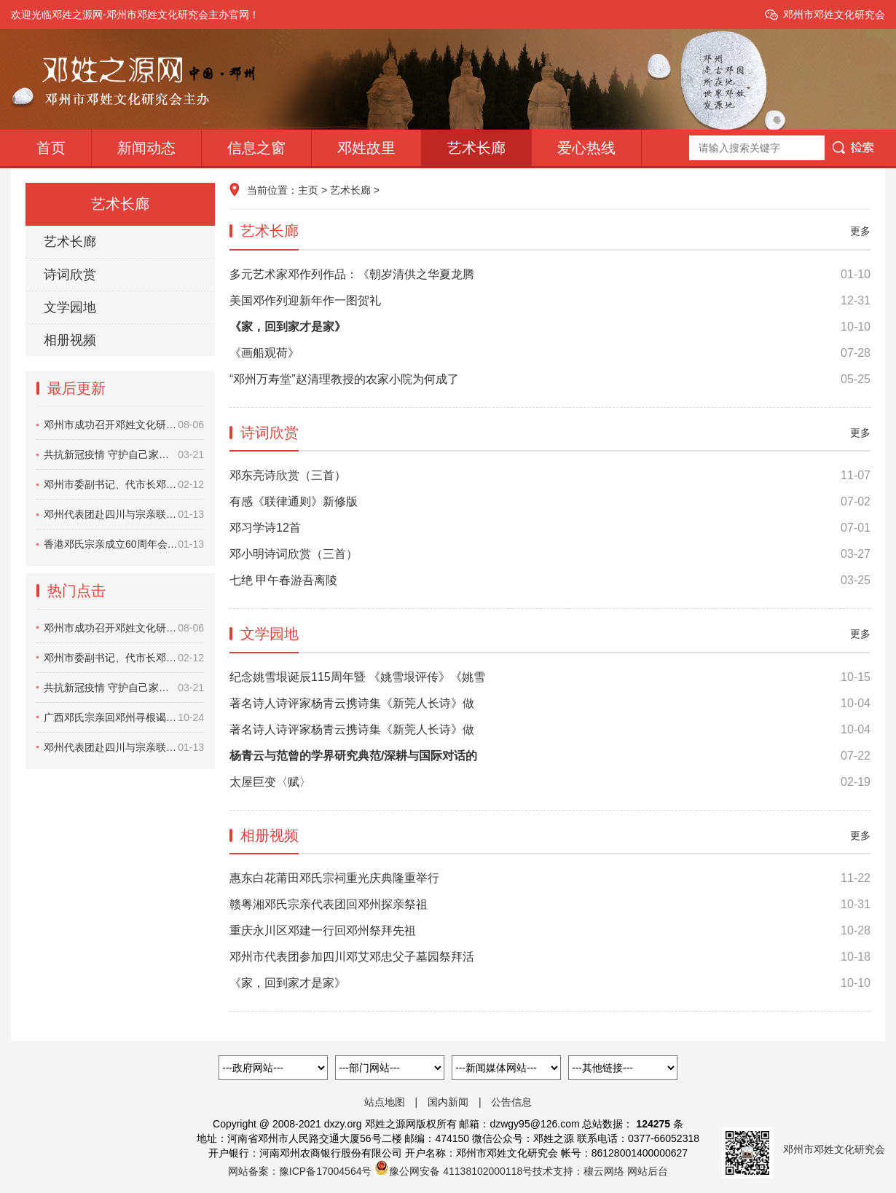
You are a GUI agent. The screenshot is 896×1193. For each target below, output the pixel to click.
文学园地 (70, 307)
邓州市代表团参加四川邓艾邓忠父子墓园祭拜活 (550, 957)
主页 (308, 190)
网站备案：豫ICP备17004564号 (300, 1171)
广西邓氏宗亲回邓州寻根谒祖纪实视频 (124, 717)
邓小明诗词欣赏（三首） (550, 554)
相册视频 (70, 340)
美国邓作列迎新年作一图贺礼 (550, 301)
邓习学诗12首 (550, 528)
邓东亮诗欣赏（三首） (550, 475)
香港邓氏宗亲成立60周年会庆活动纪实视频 (124, 544)
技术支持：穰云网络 (578, 1171)
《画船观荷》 (550, 353)
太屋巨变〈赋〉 (550, 782)
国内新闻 (448, 1102)
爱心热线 (586, 148)
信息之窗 (256, 148)
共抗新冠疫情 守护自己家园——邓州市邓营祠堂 (124, 454)
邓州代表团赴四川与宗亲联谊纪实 (124, 514)
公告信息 (511, 1102)
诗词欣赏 (70, 274)
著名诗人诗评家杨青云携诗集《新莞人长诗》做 (550, 703)
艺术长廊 (476, 148)
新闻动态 (146, 148)
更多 (860, 231)
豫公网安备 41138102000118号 (461, 1171)
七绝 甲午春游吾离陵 (550, 580)
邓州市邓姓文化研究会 (834, 14)
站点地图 (384, 1102)
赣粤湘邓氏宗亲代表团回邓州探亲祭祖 (550, 904)
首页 (51, 148)
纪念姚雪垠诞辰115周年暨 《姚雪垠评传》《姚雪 (550, 677)
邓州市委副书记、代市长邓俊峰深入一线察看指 (124, 484)
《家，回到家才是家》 (550, 983)
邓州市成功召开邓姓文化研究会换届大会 (124, 424)
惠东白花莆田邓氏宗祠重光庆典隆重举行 (550, 878)
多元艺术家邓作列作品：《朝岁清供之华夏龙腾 (550, 274)
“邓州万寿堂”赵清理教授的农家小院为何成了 (550, 379)
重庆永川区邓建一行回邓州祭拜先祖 (550, 931)
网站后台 (647, 1171)
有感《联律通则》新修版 (550, 502)
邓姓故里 (366, 148)
